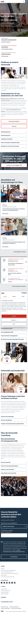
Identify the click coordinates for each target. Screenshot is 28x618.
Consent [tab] (5, 296)
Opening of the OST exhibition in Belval (15, 274)
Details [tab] (14, 296)
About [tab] (23, 296)
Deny (14, 323)
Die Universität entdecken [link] (14, 121)
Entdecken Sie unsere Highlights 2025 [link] (14, 165)
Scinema (10, 282)
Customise (14, 320)
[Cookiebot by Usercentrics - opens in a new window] (21, 293)
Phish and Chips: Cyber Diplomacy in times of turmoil (16, 264)
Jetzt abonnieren (14, 558)
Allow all (14, 316)
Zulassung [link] (14, 126)
